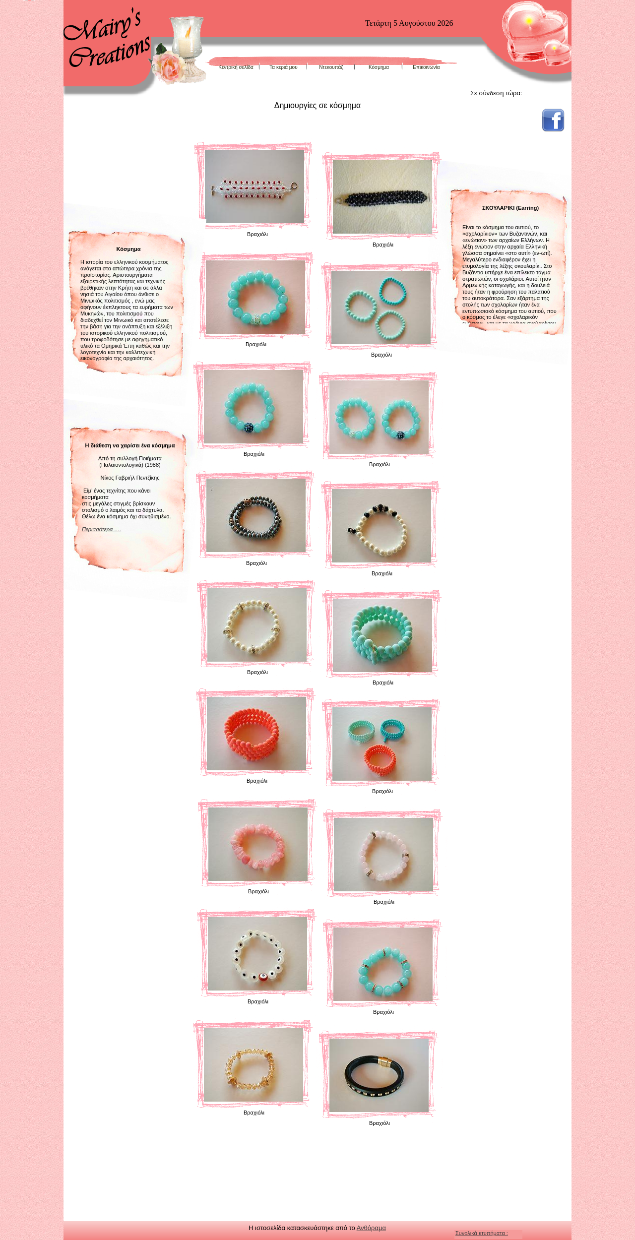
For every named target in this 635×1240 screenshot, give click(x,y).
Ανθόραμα (371, 1228)
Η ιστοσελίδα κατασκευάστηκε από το (303, 1228)
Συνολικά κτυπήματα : (481, 1233)
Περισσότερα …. (101, 529)
